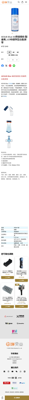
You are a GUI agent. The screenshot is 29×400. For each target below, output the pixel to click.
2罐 (13, 52)
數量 (2, 52)
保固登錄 (17, 392)
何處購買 (15, 361)
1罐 (9, 52)
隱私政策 (7, 392)
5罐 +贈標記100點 (13, 55)
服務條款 (15, 362)
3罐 (17, 52)
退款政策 (12, 392)
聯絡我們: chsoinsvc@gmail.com (14, 359)
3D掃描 (11, 83)
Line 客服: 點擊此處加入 (14, 357)
